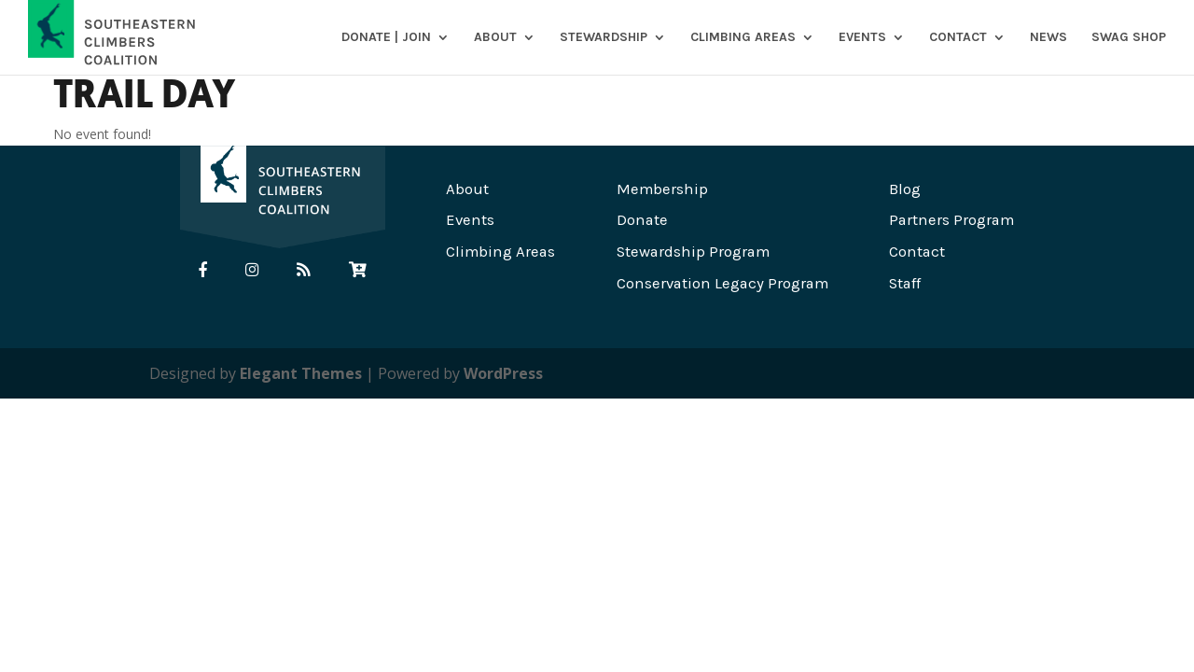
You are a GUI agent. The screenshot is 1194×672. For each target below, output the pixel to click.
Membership (662, 189)
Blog (905, 189)
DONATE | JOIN (386, 38)
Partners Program (951, 220)
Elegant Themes (301, 373)
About (495, 38)
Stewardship (603, 38)
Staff (905, 283)
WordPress (503, 373)
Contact (958, 38)
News (1048, 38)
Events (862, 38)
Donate (642, 220)
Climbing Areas (743, 38)
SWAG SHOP (1128, 38)
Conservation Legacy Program (722, 283)
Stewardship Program (693, 251)
